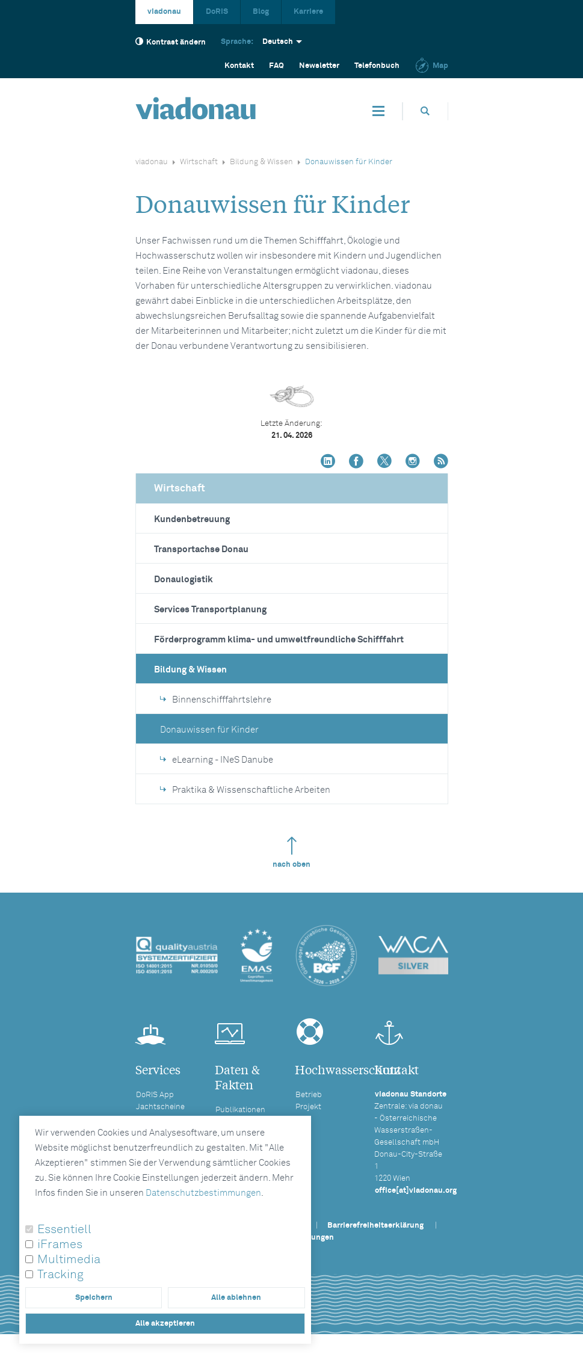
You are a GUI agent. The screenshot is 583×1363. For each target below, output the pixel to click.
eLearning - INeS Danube (216, 760)
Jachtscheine (160, 1107)
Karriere (308, 12)
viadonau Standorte (410, 1094)
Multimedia (68, 1260)
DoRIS (217, 12)
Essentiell (64, 1229)
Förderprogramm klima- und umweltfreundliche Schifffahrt (279, 639)
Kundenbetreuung (192, 519)
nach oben (291, 853)
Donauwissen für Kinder (209, 729)
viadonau (164, 12)
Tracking (60, 1275)
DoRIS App (155, 1095)
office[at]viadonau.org (416, 1191)
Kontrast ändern (170, 41)
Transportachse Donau (201, 549)
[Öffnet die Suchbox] (425, 111)
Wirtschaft (199, 162)
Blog (261, 12)
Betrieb (308, 1095)
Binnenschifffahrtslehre (215, 699)
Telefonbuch (376, 66)
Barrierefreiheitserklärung (375, 1225)
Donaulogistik (183, 579)
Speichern (94, 1298)
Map (431, 66)
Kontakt (239, 66)
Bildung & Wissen (261, 162)
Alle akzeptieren (165, 1324)
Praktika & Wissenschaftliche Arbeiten (245, 790)
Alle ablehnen (236, 1298)
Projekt (308, 1107)
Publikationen (240, 1110)
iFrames (59, 1244)
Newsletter (319, 66)
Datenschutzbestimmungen (203, 1193)
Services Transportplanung (210, 609)
